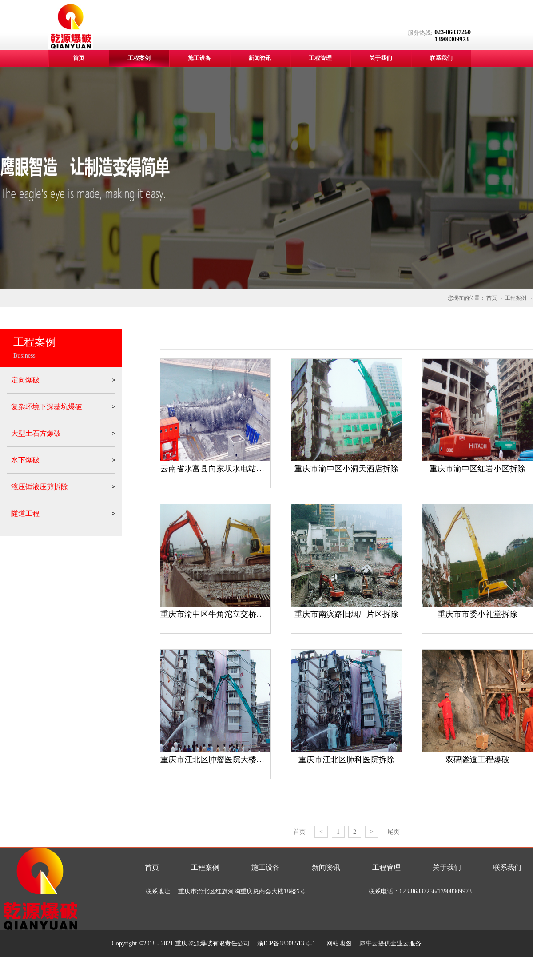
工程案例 (515, 298)
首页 (78, 58)
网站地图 (337, 943)
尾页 (393, 831)
